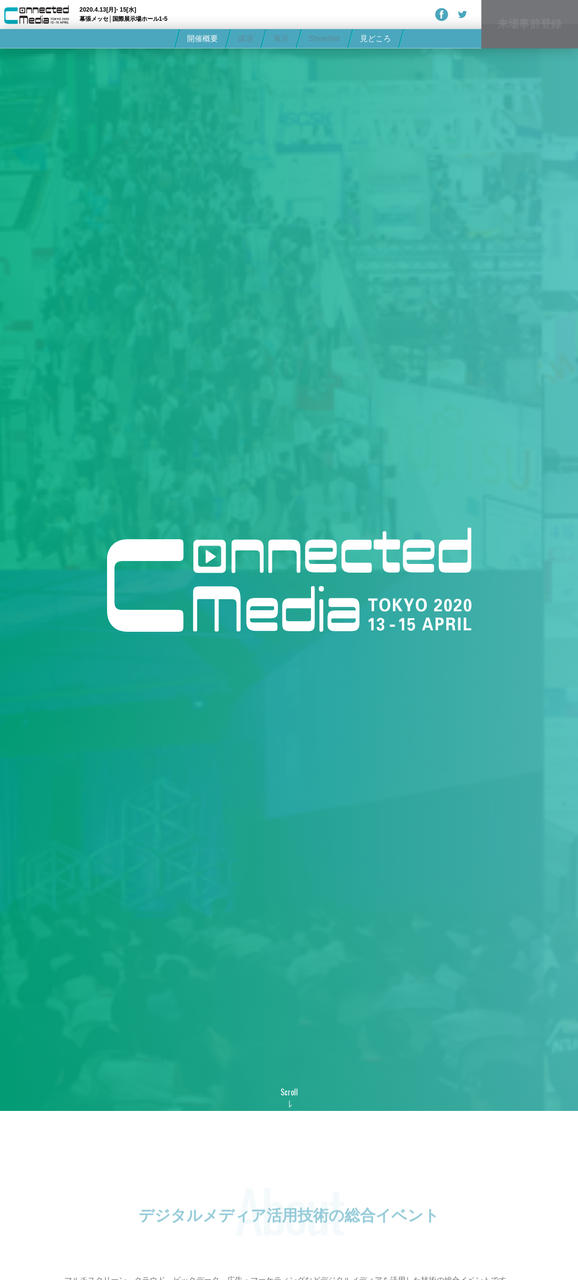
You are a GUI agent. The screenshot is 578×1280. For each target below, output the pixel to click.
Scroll (289, 1092)
